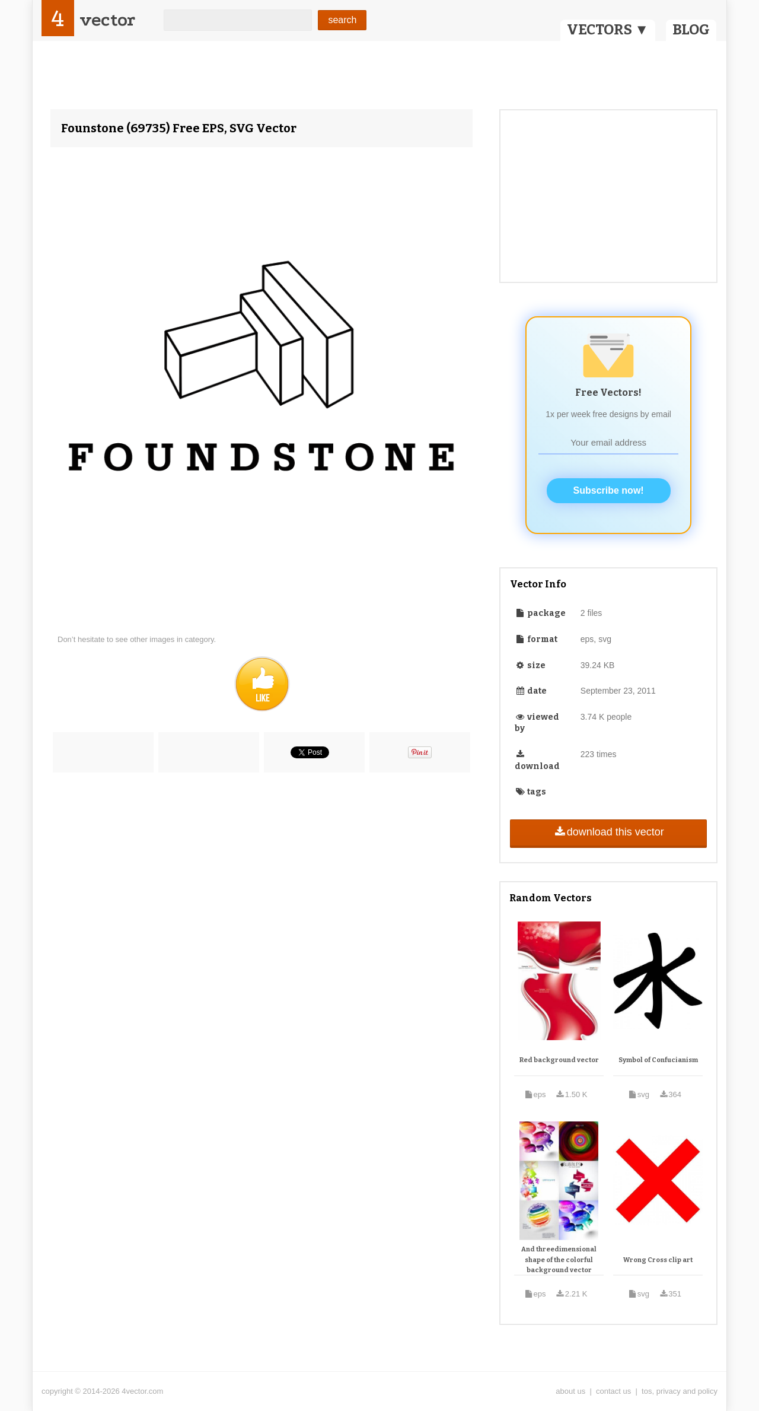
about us (570, 1391)
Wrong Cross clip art (658, 1260)
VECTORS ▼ (608, 29)
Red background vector (559, 1060)
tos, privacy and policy (679, 1391)
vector (107, 19)
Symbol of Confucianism (658, 1060)
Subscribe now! (608, 490)
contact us (613, 1391)
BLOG (691, 29)
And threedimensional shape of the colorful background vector (559, 1259)
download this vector (608, 832)
